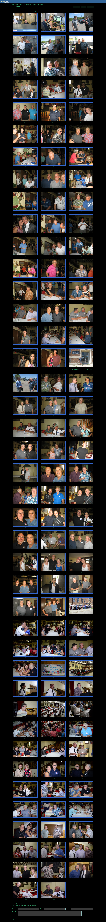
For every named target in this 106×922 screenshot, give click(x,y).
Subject (68, 908)
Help (104, 0)
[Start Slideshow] (90, 7)
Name (13, 908)
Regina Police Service (25, 4)
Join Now (99, 2)
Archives (34, 4)
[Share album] (83, 7)
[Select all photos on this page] (12, 919)
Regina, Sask (15, 4)
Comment (14, 911)
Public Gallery (99, 0)
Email (41, 908)
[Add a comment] (81, 371)
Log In (104, 2)
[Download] (76, 7)
